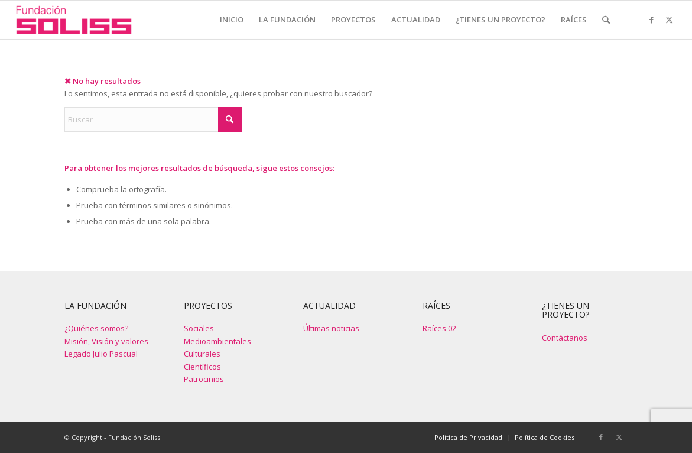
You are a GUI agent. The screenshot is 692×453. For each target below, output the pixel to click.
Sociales (199, 328)
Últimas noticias (331, 328)
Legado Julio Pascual (101, 353)
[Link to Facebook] (652, 19)
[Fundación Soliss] (74, 20)
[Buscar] (606, 20)
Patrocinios (204, 379)
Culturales (202, 353)
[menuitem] (231, 20)
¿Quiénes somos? (96, 328)
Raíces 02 (439, 328)
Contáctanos (564, 337)
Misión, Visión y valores (106, 341)
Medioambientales (217, 341)
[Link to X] (669, 19)
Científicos (202, 366)
